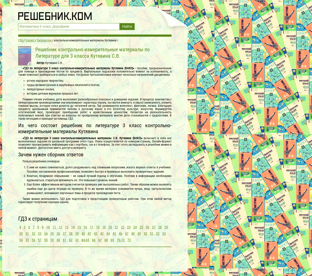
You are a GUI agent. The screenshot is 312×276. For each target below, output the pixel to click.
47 (126, 234)
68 (106, 240)
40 (83, 234)
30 (21, 234)
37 (64, 234)
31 (27, 234)
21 (116, 227)
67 (100, 240)
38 (70, 234)
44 (108, 234)
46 (120, 234)
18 (97, 227)
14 (73, 227)
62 (70, 240)
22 (122, 227)
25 (141, 227)
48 (133, 234)
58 (46, 240)
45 (114, 234)
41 (89, 234)
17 (91, 227)
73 (129, 240)
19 (104, 227)
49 (139, 234)
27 (153, 227)
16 (85, 227)
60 (58, 240)
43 (102, 234)
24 (135, 227)
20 (110, 227)
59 (52, 240)
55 (27, 240)
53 (164, 234)
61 (64, 240)
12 (60, 227)
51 (151, 234)
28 (160, 227)
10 (48, 227)
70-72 (121, 240)
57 (39, 240)
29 (166, 227)
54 (21, 240)
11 (54, 227)
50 (145, 234)
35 (52, 234)
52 (158, 234)
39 (77, 234)
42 (95, 234)
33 (39, 234)
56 (33, 240)
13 (66, 227)
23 (129, 227)
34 (46, 234)
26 (147, 227)
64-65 (85, 240)
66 (93, 240)
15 (79, 227)
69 (112, 240)
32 (33, 234)
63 (77, 240)
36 (58, 234)
